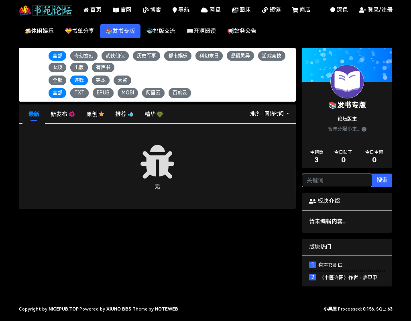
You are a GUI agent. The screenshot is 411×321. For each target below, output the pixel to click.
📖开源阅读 (201, 31)
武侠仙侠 (115, 56)
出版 (79, 67)
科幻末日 (209, 56)
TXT (79, 93)
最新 (33, 114)
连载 (79, 80)
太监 (122, 80)
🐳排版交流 (160, 31)
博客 (152, 10)
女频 (57, 67)
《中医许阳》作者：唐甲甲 (347, 277)
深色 (339, 9)
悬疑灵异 (240, 56)
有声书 (103, 67)
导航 (181, 10)
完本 (101, 80)
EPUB (103, 93)
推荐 (124, 114)
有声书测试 (330, 265)
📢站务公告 (241, 31)
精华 (153, 114)
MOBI (128, 93)
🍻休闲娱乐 (39, 31)
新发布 (63, 114)
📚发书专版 (120, 31)
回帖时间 (275, 114)
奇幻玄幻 (84, 56)
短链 (271, 10)
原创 (95, 114)
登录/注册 (376, 10)
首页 (92, 9)
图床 (241, 10)
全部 (57, 56)
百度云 (180, 93)
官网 (122, 10)
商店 (301, 10)
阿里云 (153, 93)
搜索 (382, 180)
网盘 (211, 10)
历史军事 (146, 56)
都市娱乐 (177, 56)
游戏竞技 (271, 56)
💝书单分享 (79, 31)
